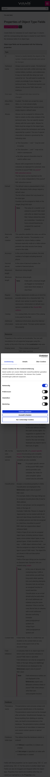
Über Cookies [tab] (41, 361)
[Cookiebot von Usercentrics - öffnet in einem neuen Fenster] (39, 356)
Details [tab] (25, 361)
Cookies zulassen (25, 411)
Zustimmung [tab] (8, 361)
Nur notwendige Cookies (25, 419)
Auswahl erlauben (25, 415)
